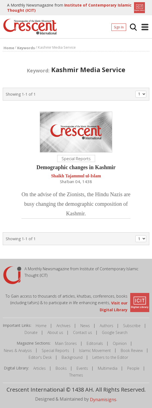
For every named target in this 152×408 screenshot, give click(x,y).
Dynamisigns (103, 400)
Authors (106, 325)
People (133, 368)
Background (72, 357)
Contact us (82, 332)
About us (55, 332)
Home (41, 325)
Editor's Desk (40, 357)
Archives (63, 325)
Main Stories (66, 343)
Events (82, 368)
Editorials (95, 343)
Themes (76, 375)
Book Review (132, 350)
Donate (31, 332)
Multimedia (107, 368)
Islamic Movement (95, 350)
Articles (39, 368)
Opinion (120, 343)
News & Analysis (18, 350)
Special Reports (55, 350)
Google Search (114, 332)
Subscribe (132, 325)
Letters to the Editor (110, 357)
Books (61, 368)
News (85, 325)
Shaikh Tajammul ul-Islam (76, 176)
